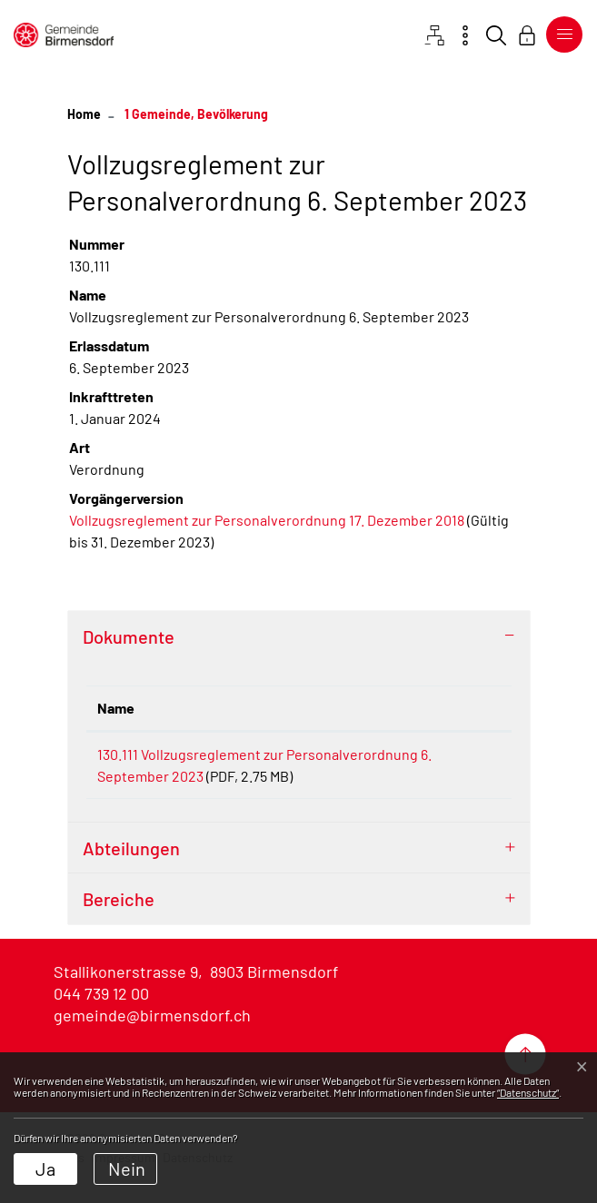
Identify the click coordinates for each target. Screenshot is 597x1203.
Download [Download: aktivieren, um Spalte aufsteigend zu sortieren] (461, 707)
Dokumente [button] (128, 636)
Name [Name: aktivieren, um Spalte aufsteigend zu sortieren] (115, 707)
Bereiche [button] (118, 921)
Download (465, 757)
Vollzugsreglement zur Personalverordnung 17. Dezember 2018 (266, 519)
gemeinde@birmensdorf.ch (152, 1037)
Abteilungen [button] (131, 870)
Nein (126, 1168)
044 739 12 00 (101, 1015)
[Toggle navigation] (560, 34)
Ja (45, 1168)
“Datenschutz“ (528, 1092)
